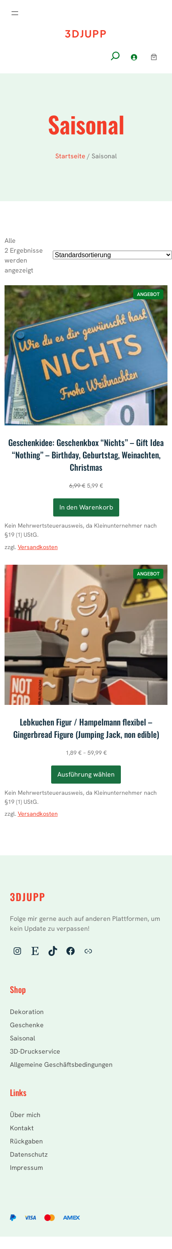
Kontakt (22, 1128)
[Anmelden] (134, 57)
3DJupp (86, 33)
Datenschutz (29, 1154)
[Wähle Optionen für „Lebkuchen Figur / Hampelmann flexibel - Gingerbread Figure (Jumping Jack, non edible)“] (86, 774)
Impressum (26, 1167)
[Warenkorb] (154, 57)
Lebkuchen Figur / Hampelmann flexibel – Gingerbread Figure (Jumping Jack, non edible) (86, 728)
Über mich (25, 1114)
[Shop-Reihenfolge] (112, 255)
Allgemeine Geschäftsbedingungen (61, 1064)
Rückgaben (26, 1141)
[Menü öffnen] (15, 13)
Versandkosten (38, 547)
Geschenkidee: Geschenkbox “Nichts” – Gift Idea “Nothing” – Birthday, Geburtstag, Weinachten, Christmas (86, 454)
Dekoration (27, 1011)
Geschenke (27, 1025)
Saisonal (22, 1038)
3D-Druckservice (35, 1051)
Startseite (70, 156)
